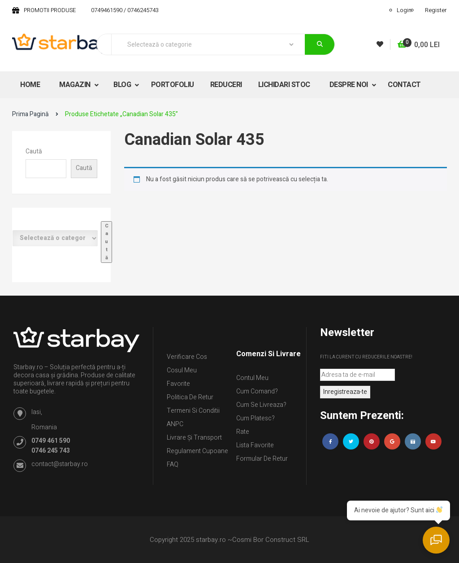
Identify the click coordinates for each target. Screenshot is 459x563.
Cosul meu (182, 370)
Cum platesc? (255, 418)
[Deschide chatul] (436, 540)
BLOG (123, 84)
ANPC (175, 424)
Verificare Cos (187, 357)
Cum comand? (257, 391)
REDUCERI (226, 84)
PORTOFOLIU (172, 84)
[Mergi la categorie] (106, 242)
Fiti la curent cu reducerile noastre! (366, 357)
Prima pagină (30, 114)
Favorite (178, 383)
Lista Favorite (255, 445)
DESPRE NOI (349, 84)
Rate (242, 431)
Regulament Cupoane (197, 451)
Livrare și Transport (194, 437)
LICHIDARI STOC (284, 84)
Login (404, 10)
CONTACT (404, 84)
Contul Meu (252, 378)
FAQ (172, 464)
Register (436, 10)
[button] (419, 45)
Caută (34, 151)
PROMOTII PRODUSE (50, 10)
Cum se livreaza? (261, 405)
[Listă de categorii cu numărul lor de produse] (55, 238)
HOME (30, 84)
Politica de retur (190, 397)
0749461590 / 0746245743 (125, 10)
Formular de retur (262, 458)
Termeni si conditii (193, 410)
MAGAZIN (75, 84)
